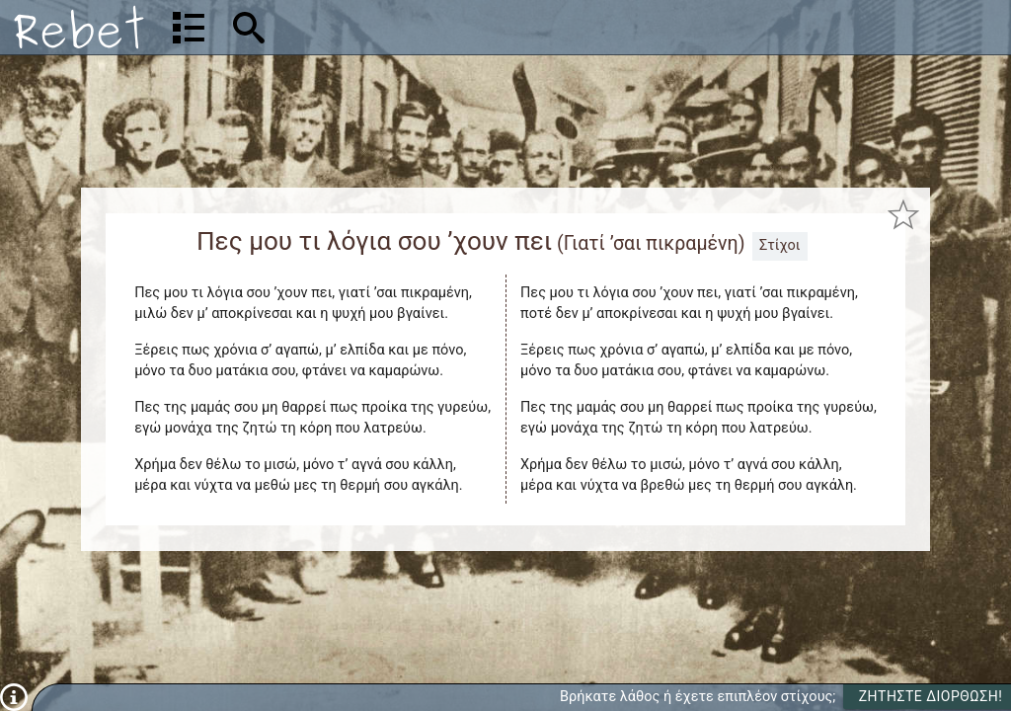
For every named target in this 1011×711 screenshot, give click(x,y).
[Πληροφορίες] (14, 696)
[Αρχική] (79, 27)
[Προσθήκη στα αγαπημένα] (904, 215)
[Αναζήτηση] (375, 27)
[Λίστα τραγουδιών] (188, 27)
